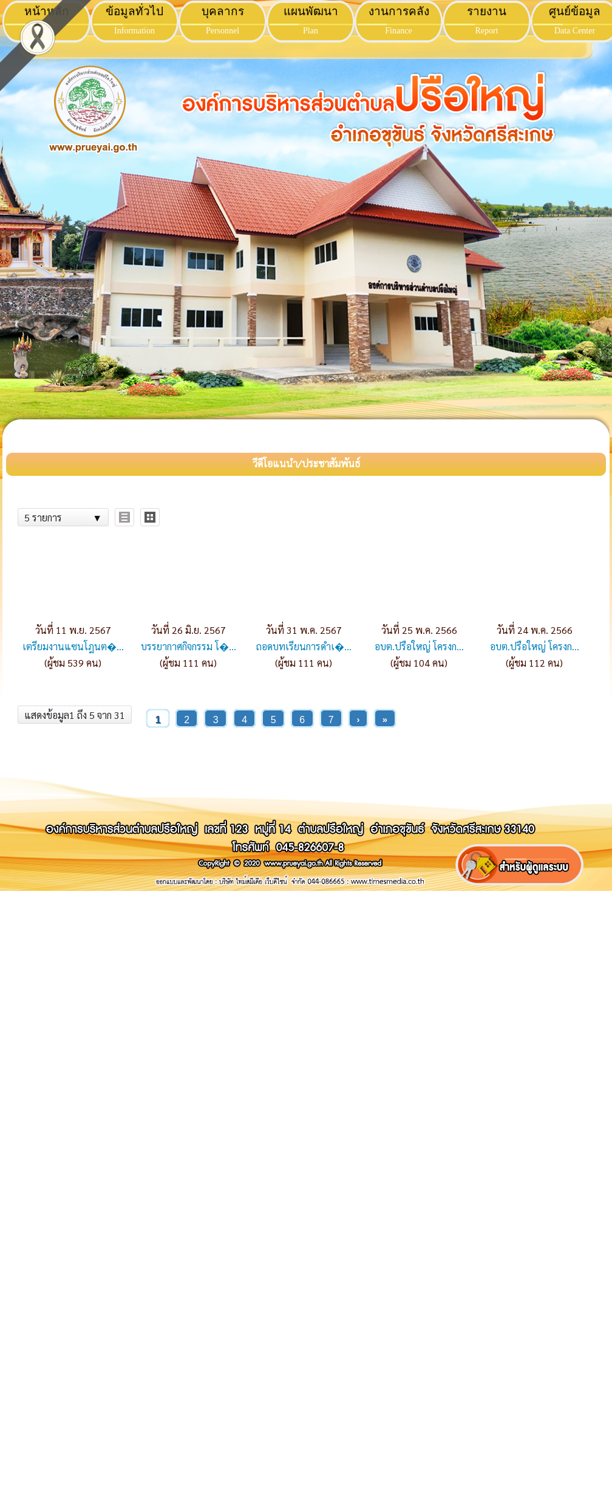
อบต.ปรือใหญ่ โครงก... (419, 646)
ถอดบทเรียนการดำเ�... (304, 646)
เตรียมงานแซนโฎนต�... (73, 646)
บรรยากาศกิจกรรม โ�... (188, 646)
